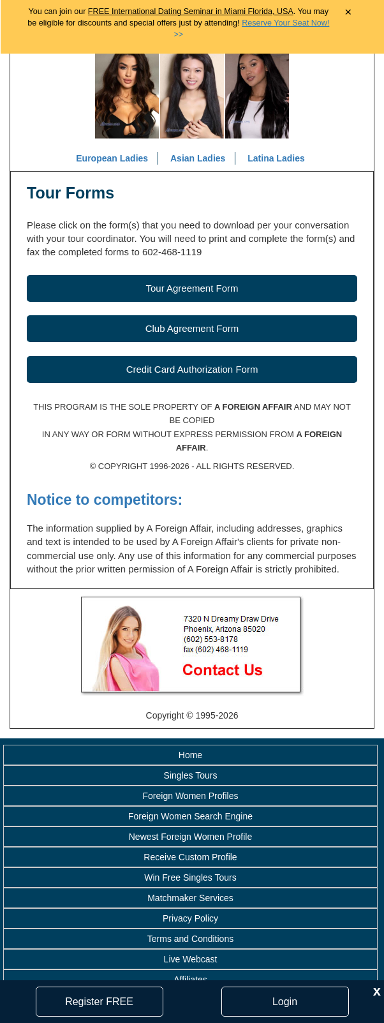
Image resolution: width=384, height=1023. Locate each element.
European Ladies (112, 158)
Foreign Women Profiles (191, 796)
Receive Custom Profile (190, 857)
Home (190, 755)
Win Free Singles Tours (190, 877)
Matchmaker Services (190, 898)
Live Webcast (191, 959)
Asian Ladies (197, 158)
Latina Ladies (275, 158)
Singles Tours (191, 775)
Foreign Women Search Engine (190, 816)
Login (284, 1001)
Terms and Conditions (190, 939)
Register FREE (99, 1001)
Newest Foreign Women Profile (190, 837)
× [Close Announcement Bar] (347, 12)
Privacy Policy (190, 918)
